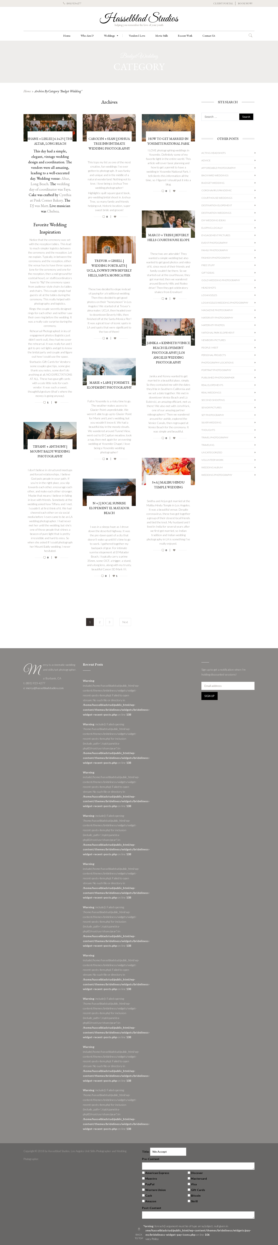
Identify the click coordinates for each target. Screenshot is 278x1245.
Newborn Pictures (213, 340)
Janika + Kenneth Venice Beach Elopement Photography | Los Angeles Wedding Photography (168, 352)
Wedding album (212, 467)
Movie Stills (161, 35)
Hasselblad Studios (139, 19)
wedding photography (216, 474)
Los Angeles (209, 295)
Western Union (155, 1190)
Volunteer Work (212, 459)
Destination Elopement (216, 205)
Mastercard (199, 1178)
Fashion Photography (215, 257)
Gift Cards (198, 1190)
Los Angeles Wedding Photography (224, 302)
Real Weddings (211, 392)
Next (125, 622)
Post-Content (151, 1208)
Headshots (208, 287)
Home (67, 35)
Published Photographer (217, 377)
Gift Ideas (207, 272)
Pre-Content (150, 1159)
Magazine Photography (217, 310)
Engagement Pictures (215, 235)
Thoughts (208, 429)
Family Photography (214, 250)
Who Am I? (87, 35)
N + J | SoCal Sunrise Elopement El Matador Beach (109, 508)
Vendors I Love (137, 35)
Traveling (207, 444)
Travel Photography (214, 437)
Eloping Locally (212, 227)
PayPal (149, 1184)
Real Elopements (212, 385)
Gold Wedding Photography (220, 280)
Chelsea (53, 211)
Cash (148, 1195)
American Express (157, 1173)
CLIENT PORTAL (223, 3)
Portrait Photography (216, 370)
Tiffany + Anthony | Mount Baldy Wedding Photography (50, 451)
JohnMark (183, 406)
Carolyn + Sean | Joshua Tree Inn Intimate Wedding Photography (109, 144)
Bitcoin (196, 1195)
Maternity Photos (213, 325)
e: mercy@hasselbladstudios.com (44, 688)
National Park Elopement (217, 332)
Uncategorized (211, 452)
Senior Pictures (211, 407)
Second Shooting (213, 400)
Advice (206, 160)
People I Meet (209, 347)
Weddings (111, 35)
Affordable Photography (218, 167)
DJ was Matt (39, 205)
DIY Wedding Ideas (213, 220)
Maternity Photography (217, 317)
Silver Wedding (211, 422)
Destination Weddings (216, 212)
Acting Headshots (213, 152)
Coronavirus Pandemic (216, 190)
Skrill (194, 1201)
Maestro (151, 1178)
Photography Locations (217, 362)
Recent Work (185, 35)
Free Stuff (208, 265)
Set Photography (212, 414)
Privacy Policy (150, 1239)
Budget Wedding (213, 182)
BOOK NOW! (245, 3)
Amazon (150, 1201)
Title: (146, 1151)
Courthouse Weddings (216, 197)
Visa (194, 1184)
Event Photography (214, 242)
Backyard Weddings (214, 175)
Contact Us (208, 35)
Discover (197, 1173)
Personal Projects (213, 355)
